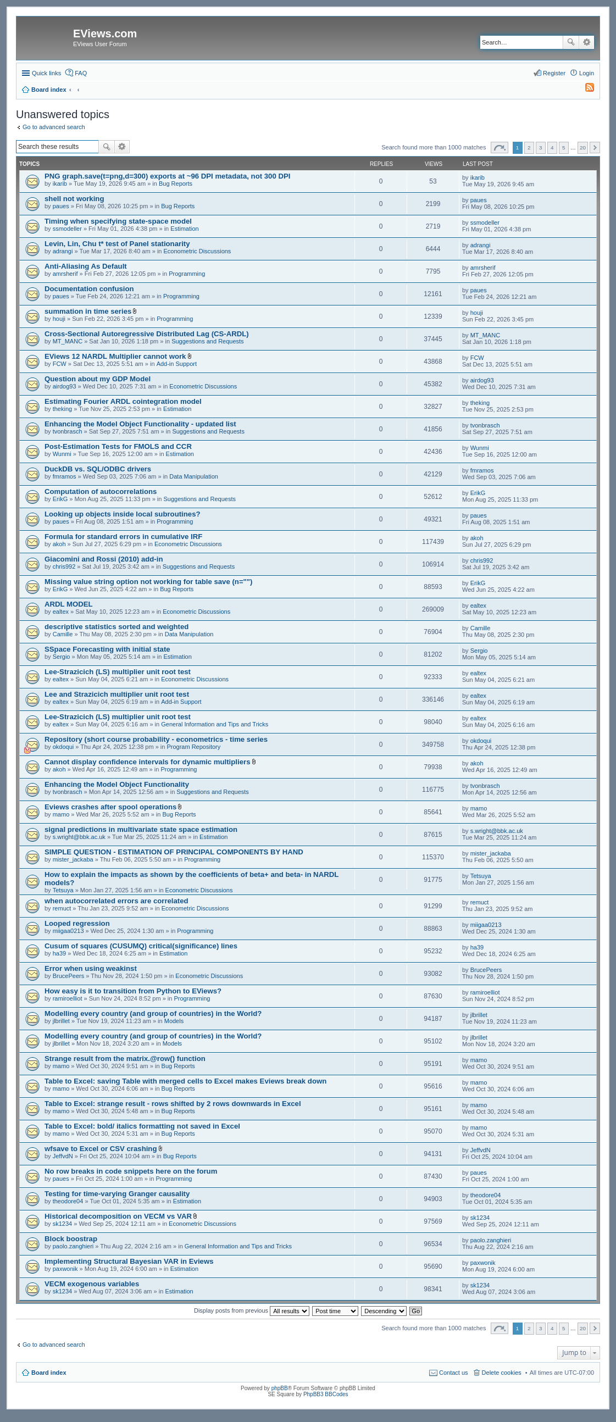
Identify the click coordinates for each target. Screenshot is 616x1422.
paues (61, 206)
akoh (59, 544)
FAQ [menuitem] (81, 73)
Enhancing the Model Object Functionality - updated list (140, 424)
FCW (59, 363)
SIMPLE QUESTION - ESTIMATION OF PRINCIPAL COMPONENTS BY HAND (174, 852)
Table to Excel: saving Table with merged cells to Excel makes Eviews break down (185, 1081)
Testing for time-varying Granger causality (117, 1194)
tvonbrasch (67, 431)
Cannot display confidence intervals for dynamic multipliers (147, 762)
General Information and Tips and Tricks (214, 724)
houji (59, 318)
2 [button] (529, 148)
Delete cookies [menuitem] (501, 1372)
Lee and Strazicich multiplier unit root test (117, 694)
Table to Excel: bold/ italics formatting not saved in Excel (142, 1126)
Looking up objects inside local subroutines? (123, 514)
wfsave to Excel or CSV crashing (101, 1149)
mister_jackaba (73, 859)
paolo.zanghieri (73, 1246)
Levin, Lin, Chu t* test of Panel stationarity (117, 244)
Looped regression (77, 923)
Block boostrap (71, 1239)
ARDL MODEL (69, 604)
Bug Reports (175, 183)
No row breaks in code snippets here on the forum (131, 1171)
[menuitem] (584, 89)
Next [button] (595, 147)
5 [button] (563, 148)
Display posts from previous (251, 1310)
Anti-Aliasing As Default (86, 266)
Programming (187, 273)
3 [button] (540, 148)
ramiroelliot (67, 998)
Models (174, 1021)
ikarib (60, 183)
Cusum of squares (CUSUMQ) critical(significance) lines (141, 946)
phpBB (279, 1388)
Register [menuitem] (554, 73)
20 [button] (583, 148)
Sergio (61, 656)
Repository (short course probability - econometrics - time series (156, 739)
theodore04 (68, 1201)
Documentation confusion (89, 289)
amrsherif (65, 273)
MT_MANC (67, 341)
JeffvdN (63, 1156)
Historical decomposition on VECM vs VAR (118, 1216)
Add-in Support (177, 363)
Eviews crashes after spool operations (110, 807)
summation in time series (88, 311)
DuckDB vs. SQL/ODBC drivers (98, 469)
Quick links (46, 73)
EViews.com (105, 33)
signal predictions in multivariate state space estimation (141, 829)
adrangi (63, 251)
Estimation (184, 228)
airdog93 (64, 386)
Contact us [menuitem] (453, 1372)
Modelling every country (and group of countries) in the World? (153, 1013)
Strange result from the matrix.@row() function (125, 1058)
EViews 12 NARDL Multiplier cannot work (115, 356)
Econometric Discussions (197, 251)
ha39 (59, 953)
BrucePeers (68, 976)
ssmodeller (67, 228)
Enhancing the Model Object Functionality (117, 784)
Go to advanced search (54, 127)
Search (571, 42)
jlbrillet (61, 1021)
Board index (48, 1372)
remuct (62, 908)
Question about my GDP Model (98, 379)
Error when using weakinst (91, 968)
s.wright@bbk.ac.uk (79, 837)
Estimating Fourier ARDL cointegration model (123, 401)
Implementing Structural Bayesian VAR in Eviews (129, 1261)
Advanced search (586, 42)
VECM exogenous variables (92, 1284)
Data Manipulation (193, 476)
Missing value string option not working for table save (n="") (149, 581)
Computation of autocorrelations (101, 491)
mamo (61, 814)
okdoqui (63, 746)
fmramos (64, 476)
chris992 (64, 566)
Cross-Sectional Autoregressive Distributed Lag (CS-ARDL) (147, 334)
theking (62, 409)
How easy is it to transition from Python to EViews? (133, 991)
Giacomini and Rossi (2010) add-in (104, 559)
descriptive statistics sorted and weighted (116, 627)
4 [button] (552, 148)
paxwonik (65, 1268)
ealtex (61, 611)
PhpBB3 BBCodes (325, 1394)
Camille (63, 634)
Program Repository (193, 746)
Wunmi (62, 454)
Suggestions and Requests (207, 341)
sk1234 (62, 1223)
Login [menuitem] (586, 73)
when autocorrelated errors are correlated (116, 901)
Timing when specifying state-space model (118, 221)
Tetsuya (63, 890)
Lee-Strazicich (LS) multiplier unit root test (118, 672)
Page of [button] (499, 147)
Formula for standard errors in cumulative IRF (123, 536)
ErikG (60, 499)
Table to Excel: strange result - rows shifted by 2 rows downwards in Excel (173, 1103)
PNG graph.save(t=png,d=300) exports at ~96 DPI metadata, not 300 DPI (167, 176)
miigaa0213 (68, 930)
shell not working (74, 199)
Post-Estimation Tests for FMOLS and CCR (118, 446)
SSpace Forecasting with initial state (107, 649)
